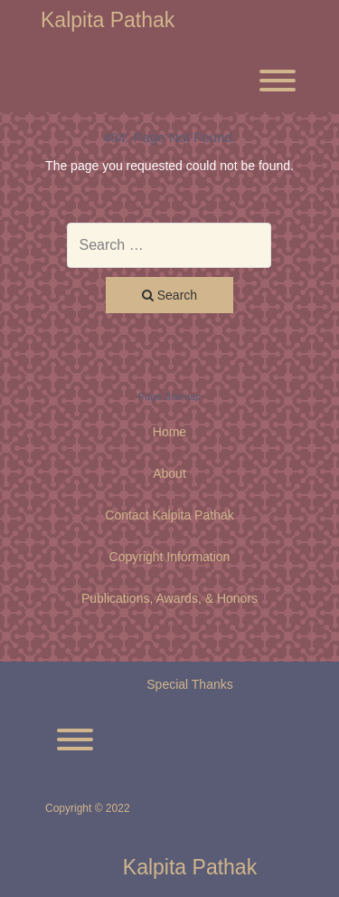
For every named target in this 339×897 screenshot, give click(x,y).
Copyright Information (170, 556)
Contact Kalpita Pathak (169, 515)
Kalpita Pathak (107, 20)
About (169, 473)
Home (169, 432)
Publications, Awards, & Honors (169, 598)
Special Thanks (189, 684)
